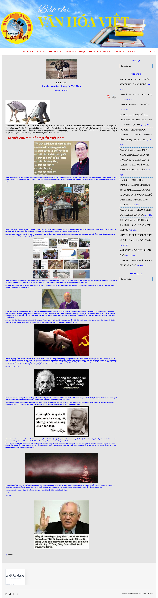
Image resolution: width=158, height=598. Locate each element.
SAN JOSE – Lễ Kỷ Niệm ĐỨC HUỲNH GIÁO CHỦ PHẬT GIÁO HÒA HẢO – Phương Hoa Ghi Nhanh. (136, 135)
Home (124, 593)
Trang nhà (28, 52)
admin (10, 555)
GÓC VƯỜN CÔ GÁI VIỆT (75, 52)
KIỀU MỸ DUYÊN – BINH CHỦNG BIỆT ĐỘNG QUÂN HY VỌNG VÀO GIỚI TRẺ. (135, 225)
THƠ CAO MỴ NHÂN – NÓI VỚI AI (135, 105)
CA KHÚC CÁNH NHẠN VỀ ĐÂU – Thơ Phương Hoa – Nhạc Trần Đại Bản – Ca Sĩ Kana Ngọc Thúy (136, 120)
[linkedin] (10, 594)
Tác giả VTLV (55, 52)
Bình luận (61, 83)
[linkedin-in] (6, 594)
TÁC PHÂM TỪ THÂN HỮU (99, 52)
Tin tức (131, 52)
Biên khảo (119, 52)
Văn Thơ (41, 52)
